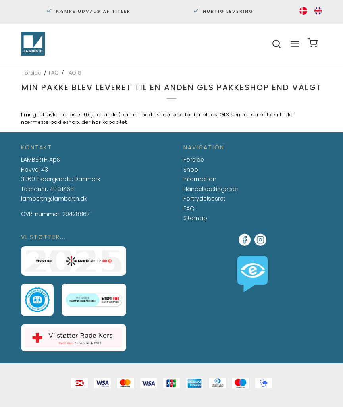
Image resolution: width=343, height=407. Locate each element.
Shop (190, 170)
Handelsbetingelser (210, 189)
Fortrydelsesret (204, 199)
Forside (193, 160)
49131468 (62, 189)
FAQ (189, 208)
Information (199, 179)
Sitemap (195, 218)
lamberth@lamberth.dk (54, 199)
